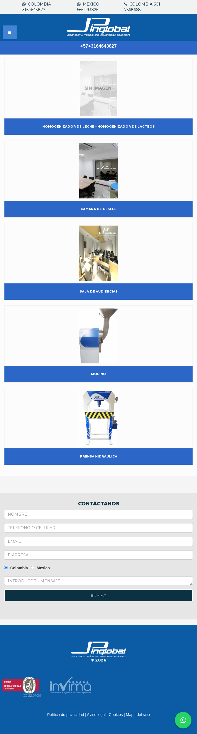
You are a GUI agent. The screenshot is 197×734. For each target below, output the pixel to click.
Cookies (116, 714)
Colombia (16, 568)
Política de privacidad (65, 714)
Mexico (40, 568)
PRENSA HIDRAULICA (98, 456)
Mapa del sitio (138, 714)
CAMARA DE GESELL (98, 209)
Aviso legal (96, 714)
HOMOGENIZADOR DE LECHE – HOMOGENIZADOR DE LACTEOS (98, 126)
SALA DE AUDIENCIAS (99, 291)
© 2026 (98, 660)
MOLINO (98, 374)
